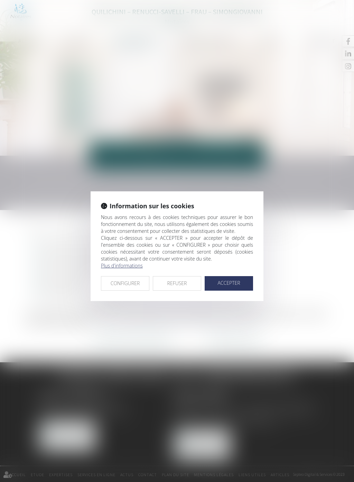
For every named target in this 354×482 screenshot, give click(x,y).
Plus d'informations (122, 265)
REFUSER (177, 283)
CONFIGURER (125, 283)
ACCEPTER (228, 283)
